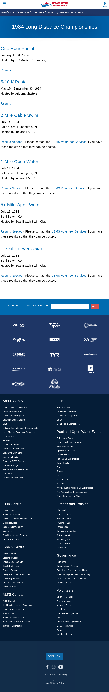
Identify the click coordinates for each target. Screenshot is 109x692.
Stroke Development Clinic (69, 496)
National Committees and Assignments (20, 428)
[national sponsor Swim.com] (90, 354)
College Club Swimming (14, 449)
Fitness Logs (62, 527)
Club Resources (10, 523)
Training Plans (63, 523)
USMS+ (60, 420)
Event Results (63, 463)
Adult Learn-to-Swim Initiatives (16, 622)
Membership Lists (11, 539)
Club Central (8, 510)
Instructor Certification (13, 626)
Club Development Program (15, 535)
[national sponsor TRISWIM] (18, 384)
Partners (6, 440)
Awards (60, 630)
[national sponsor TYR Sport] (54, 354)
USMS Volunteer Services (69, 141)
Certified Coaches (11, 570)
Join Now (54, 656)
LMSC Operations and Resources (72, 578)
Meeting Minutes (64, 582)
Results (6, 70)
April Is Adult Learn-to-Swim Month (18, 605)
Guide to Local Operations (69, 622)
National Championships (68, 459)
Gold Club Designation (13, 527)
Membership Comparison (68, 424)
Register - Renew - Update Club (17, 519)
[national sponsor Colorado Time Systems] (90, 325)
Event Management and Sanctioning (73, 574)
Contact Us (54, 680)
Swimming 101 (63, 539)
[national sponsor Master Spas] (90, 340)
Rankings (61, 467)
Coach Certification (11, 566)
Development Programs (13, 415)
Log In (105, 6)
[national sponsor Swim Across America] (18, 354)
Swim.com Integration (67, 531)
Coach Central (9, 554)
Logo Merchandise (11, 457)
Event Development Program (70, 442)
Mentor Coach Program (13, 582)
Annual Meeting (64, 601)
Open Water (39, 12)
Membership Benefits (66, 411)
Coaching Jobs (9, 587)
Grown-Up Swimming (12, 453)
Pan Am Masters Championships (72, 492)
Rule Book (61, 562)
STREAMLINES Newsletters (15, 469)
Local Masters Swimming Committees (20, 432)
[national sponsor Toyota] (90, 369)
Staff (5, 424)
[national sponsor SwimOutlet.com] (18, 369)
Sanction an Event (65, 446)
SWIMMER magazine (12, 465)
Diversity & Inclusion (12, 444)
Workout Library (64, 519)
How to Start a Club (11, 514)
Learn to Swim (63, 543)
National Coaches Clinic (14, 562)
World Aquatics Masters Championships (75, 488)
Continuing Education (12, 578)
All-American (62, 479)
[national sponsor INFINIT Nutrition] (18, 340)
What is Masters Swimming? (16, 407)
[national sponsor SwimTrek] (54, 369)
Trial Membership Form (67, 415)
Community (8, 473)
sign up (95, 306)
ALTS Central (9, 601)
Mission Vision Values (12, 411)
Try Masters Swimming (13, 478)
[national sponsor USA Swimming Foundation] (54, 384)
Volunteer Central (65, 597)
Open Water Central (66, 450)
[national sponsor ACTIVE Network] (18, 325)
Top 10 (60, 475)
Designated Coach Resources (16, 574)
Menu (4, 6)
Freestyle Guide (64, 514)
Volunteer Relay (64, 605)
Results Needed (11, 141)
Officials (60, 617)
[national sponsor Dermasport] (54, 325)
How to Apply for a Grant (14, 617)
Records (60, 471)
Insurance (7, 531)
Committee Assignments (68, 613)
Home (5, 12)
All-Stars (60, 484)
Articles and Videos (65, 535)
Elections (61, 609)
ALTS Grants (8, 613)
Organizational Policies (67, 566)
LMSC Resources (65, 626)
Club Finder (62, 510)
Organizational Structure (14, 420)
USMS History (9, 436)
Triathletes (61, 547)
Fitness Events (63, 454)
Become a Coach (10, 558)
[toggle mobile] (4, 4)
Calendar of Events (65, 438)
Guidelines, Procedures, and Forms (73, 570)
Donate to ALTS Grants (13, 461)
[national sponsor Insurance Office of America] (54, 340)
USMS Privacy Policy (54, 683)
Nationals (25, 12)
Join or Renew (63, 407)
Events (14, 12)
